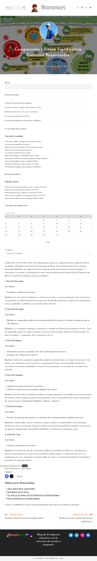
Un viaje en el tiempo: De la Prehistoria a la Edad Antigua (33, 495)
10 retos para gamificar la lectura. (17, 116)
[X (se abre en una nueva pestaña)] (78, 8)
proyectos (67, 505)
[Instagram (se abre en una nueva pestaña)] (86, 8)
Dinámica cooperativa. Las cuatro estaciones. (21, 112)
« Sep (47, 242)
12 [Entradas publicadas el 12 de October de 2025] (80, 224)
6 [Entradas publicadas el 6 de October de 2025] (5, 224)
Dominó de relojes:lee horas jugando (18, 103)
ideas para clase (56, 505)
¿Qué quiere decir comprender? (21, 489)
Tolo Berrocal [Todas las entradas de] (48, 41)
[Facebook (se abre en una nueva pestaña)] (82, 8)
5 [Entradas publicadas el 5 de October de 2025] (80, 220)
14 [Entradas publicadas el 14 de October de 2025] (19, 227)
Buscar (7, 83)
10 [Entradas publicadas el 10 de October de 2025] (57, 224)
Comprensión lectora (21, 505)
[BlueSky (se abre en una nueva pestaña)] (90, 8)
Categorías (9, 250)
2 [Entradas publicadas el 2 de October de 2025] (43, 220)
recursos (75, 505)
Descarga (25, 465)
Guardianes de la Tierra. (18, 492)
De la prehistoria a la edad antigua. (23, 499)
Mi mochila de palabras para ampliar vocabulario (23, 120)
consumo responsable (40, 505)
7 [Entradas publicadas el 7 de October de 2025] (18, 224)
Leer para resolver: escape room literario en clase (23, 107)
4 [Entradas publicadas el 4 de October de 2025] (68, 220)
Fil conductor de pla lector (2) (10, 465)
